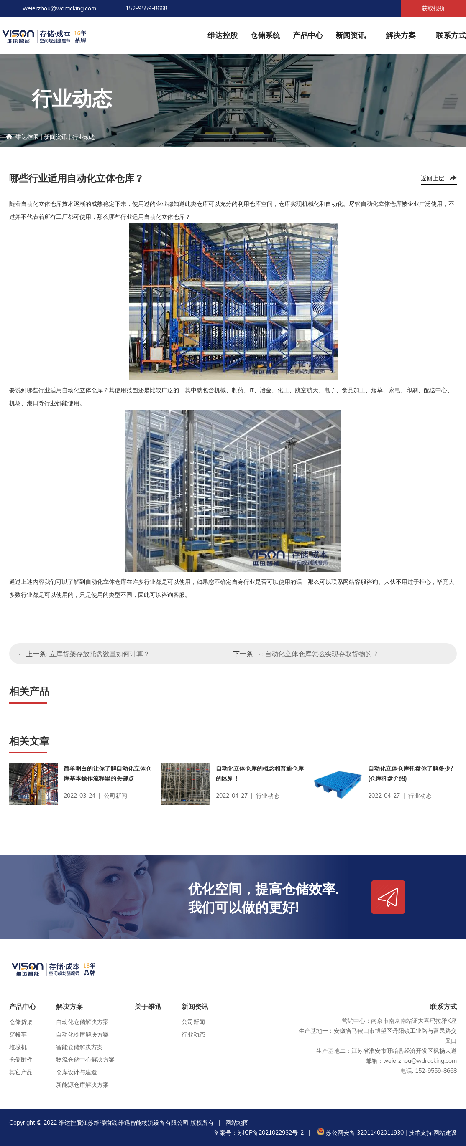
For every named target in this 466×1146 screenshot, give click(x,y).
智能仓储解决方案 (79, 1047)
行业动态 (84, 137)
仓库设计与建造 (76, 1072)
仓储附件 (21, 1059)
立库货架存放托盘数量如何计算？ (99, 653)
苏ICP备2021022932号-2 (270, 1132)
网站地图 (237, 1122)
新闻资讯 (350, 35)
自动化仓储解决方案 (82, 1022)
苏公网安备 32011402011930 (359, 1132)
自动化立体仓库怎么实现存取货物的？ (322, 653)
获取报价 (433, 8)
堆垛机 (18, 1047)
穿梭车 (18, 1034)
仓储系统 (265, 35)
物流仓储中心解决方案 (85, 1059)
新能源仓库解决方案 (82, 1084)
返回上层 (432, 178)
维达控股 (222, 35)
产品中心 (308, 35)
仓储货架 (21, 1022)
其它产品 (21, 1072)
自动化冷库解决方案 (82, 1034)
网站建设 (445, 1132)
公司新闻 (193, 1022)
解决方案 (401, 35)
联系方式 (451, 35)
